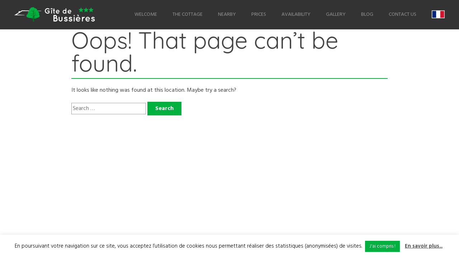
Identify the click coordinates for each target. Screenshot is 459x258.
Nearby (227, 14)
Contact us (402, 14)
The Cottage (187, 14)
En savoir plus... (424, 246)
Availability (296, 14)
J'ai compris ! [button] (382, 246)
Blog (367, 14)
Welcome (145, 14)
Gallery (336, 14)
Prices (258, 14)
